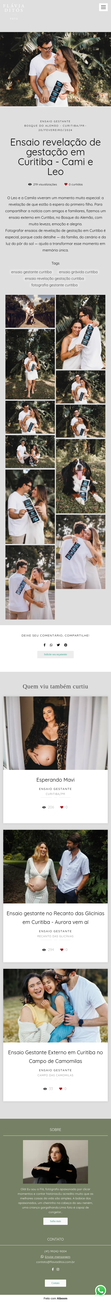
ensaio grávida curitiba (78, 272)
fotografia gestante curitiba (54, 285)
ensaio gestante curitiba (31, 272)
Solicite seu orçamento (55, 654)
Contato (56, 1283)
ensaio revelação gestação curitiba (54, 278)
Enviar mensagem (57, 1256)
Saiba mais (55, 1221)
